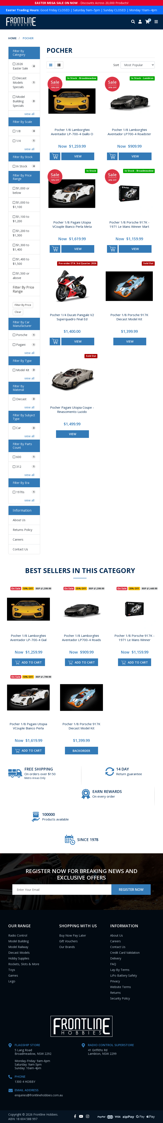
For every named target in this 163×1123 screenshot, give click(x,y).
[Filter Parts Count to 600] (24, 457)
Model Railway (18, 947)
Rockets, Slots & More (23, 964)
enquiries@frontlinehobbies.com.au (39, 1095)
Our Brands (67, 947)
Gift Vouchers (68, 941)
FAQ (113, 964)
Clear (18, 312)
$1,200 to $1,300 (21, 233)
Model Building (18, 941)
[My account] (140, 22)
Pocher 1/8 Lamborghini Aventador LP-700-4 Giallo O (72, 132)
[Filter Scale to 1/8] (24, 131)
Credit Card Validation (125, 953)
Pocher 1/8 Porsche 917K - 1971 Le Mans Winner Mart (129, 224)
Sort (116, 65)
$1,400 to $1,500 (21, 261)
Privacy (115, 981)
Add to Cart (28, 662)
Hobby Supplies (18, 958)
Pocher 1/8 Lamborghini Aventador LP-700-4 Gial (28, 637)
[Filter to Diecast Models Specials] (24, 82)
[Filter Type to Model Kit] (24, 370)
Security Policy (120, 998)
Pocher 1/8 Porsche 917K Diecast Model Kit (129, 317)
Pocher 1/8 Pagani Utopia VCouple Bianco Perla (28, 726)
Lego (11, 981)
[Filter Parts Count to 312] (24, 466)
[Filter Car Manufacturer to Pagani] (24, 344)
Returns (115, 993)
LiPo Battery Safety (123, 975)
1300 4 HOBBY (25, 1082)
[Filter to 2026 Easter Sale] (24, 66)
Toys (11, 970)
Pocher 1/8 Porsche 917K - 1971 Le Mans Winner (134, 637)
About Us (19, 520)
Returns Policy (22, 530)
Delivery (115, 958)
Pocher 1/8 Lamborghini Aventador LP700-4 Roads (81, 637)
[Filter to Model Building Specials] (24, 101)
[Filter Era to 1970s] (24, 492)
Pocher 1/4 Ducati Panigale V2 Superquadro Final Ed (72, 317)
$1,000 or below (21, 190)
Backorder (81, 751)
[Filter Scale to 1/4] (24, 141)
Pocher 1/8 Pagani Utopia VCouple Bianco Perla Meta (72, 224)
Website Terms (120, 987)
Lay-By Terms (119, 970)
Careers (18, 539)
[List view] (59, 65)
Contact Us (20, 549)
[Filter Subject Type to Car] (24, 428)
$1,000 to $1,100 (21, 204)
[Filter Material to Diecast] (24, 399)
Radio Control (17, 935)
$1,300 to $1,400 (21, 247)
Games (13, 975)
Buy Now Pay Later (72, 935)
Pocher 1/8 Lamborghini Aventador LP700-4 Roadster (129, 132)
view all (29, 114)
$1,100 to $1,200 (21, 219)
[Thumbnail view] (50, 65)
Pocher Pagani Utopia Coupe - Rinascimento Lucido (72, 409)
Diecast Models (19, 953)
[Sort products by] (138, 65)
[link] (75, 1116)
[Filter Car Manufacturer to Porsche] (24, 335)
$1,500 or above (21, 275)
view (78, 156)
